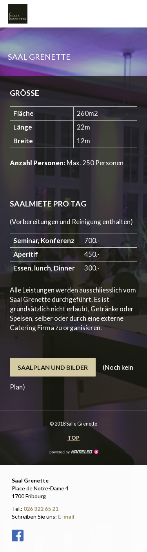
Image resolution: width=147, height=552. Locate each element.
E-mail (66, 516)
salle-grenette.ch (27, 13)
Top (73, 438)
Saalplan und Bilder (53, 367)
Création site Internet (73, 452)
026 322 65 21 (41, 508)
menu (135, 13)
